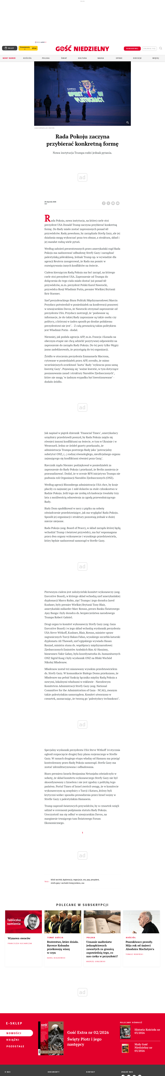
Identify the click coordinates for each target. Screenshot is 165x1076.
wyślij (118, 202)
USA (82, 883)
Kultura (82, 58)
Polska (46, 58)
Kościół (27, 58)
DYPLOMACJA (67, 880)
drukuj (113, 202)
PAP (88, 880)
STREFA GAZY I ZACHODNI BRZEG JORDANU (65, 883)
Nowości (12, 1033)
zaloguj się (149, 48)
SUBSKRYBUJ (132, 48)
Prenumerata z (25, 48)
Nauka (101, 58)
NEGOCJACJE (77, 880)
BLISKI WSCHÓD (56, 880)
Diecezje (137, 58)
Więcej (155, 58)
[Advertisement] (82, 21)
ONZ (84, 880)
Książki (12, 1039)
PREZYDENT (95, 880)
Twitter (109, 202)
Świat (64, 58)
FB (104, 202)
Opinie (119, 58)
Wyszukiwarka (160, 48)
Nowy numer (9, 58)
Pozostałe (12, 1046)
